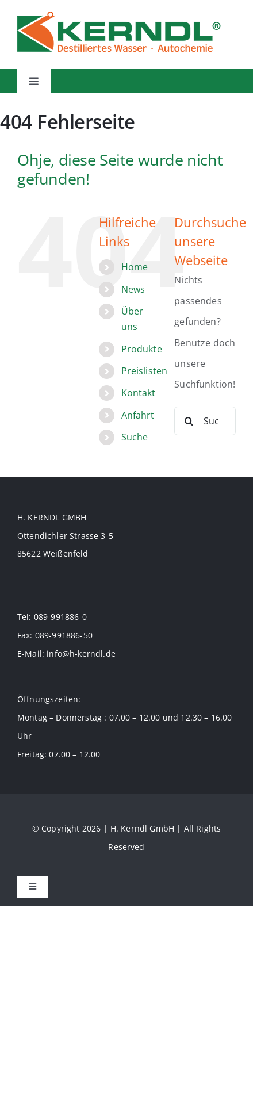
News (133, 289)
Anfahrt (138, 415)
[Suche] (188, 421)
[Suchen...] (205, 421)
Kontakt (138, 392)
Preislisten (144, 371)
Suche (134, 437)
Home (134, 266)
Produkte (141, 349)
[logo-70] (119, 16)
